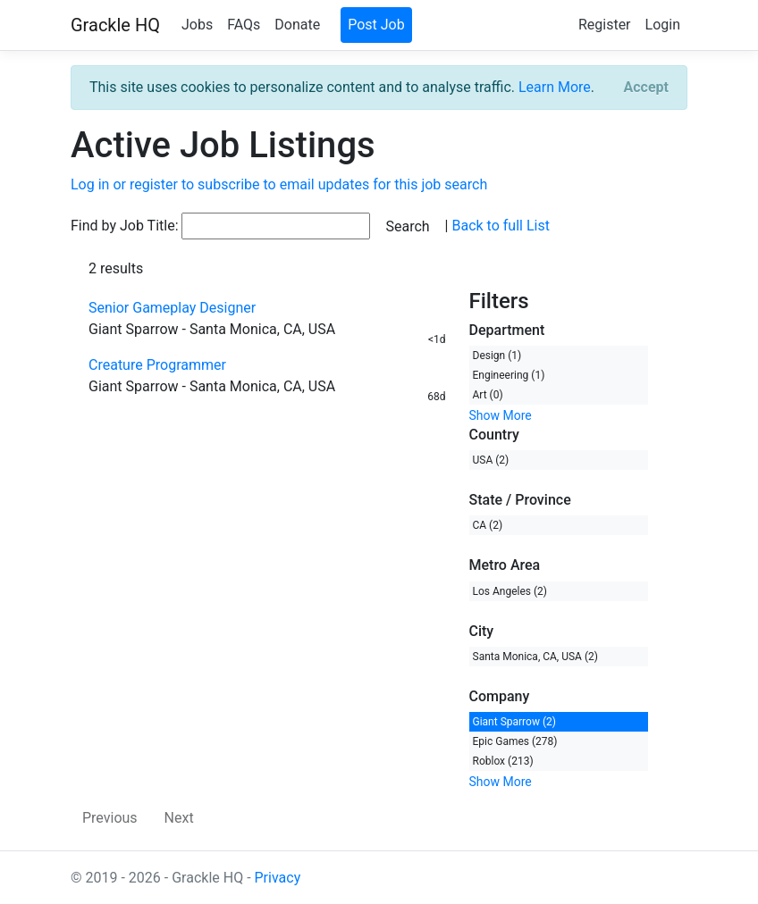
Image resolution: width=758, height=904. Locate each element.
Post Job (376, 24)
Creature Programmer (157, 364)
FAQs (243, 24)
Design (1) (497, 355)
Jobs (197, 24)
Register (604, 24)
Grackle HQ (115, 25)
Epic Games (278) (515, 741)
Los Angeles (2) (510, 591)
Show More (500, 415)
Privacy (278, 877)
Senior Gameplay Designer (172, 307)
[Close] (646, 87)
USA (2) (491, 460)
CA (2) (488, 525)
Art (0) (488, 395)
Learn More (554, 87)
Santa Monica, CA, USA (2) (535, 656)
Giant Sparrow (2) (514, 722)
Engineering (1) (509, 375)
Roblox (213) (503, 761)
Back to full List (500, 225)
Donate (297, 24)
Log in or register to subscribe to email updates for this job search (279, 184)
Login (662, 24)
